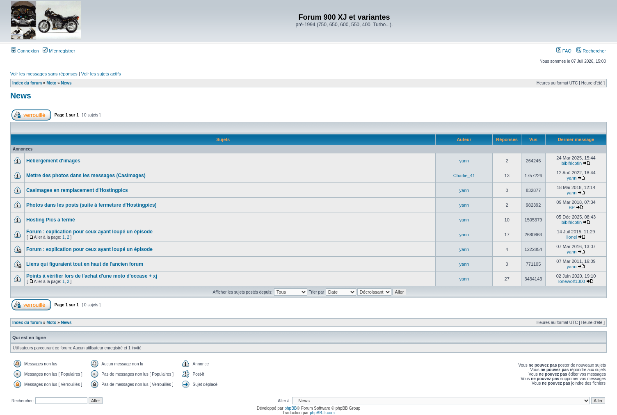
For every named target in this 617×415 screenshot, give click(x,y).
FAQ (563, 50)
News (66, 83)
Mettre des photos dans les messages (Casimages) (86, 175)
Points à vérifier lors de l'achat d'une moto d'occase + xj (91, 276)
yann (464, 160)
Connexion (25, 50)
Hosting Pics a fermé (50, 220)
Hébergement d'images (53, 161)
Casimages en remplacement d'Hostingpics (77, 190)
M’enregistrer (59, 50)
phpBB (290, 408)
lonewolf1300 (571, 281)
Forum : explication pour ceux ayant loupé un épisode (89, 232)
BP (571, 207)
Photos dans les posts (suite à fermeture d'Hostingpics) (91, 205)
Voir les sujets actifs (101, 73)
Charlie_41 (464, 175)
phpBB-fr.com (322, 412)
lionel (572, 237)
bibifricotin (572, 163)
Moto (51, 83)
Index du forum (27, 83)
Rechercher (591, 50)
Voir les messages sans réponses (44, 73)
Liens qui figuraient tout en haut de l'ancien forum (84, 264)
